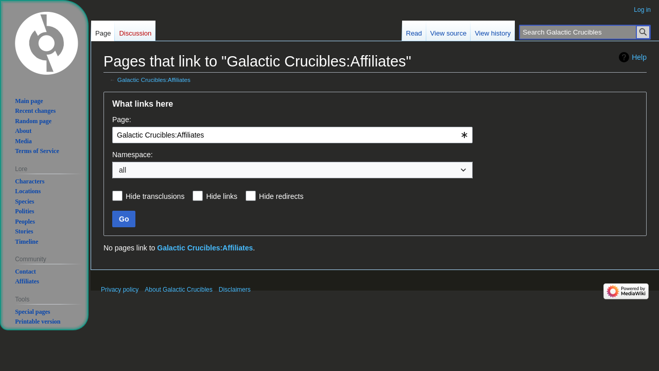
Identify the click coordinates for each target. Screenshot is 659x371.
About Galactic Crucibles (178, 289)
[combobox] (292, 135)
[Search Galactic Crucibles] (585, 32)
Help (639, 57)
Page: (121, 119)
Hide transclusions (155, 196)
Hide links (221, 196)
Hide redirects (281, 196)
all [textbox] (122, 170)
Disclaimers (235, 289)
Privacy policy (119, 289)
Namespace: (132, 154)
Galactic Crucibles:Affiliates (153, 79)
